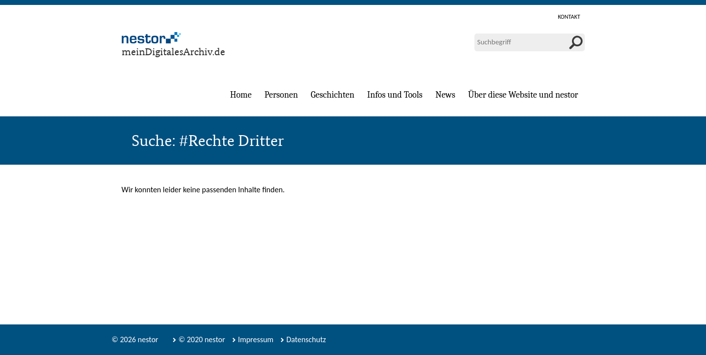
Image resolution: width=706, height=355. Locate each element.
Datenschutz (306, 339)
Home (241, 95)
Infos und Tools (394, 95)
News (445, 95)
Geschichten (332, 95)
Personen (281, 95)
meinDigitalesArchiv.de (173, 51)
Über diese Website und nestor (523, 95)
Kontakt (569, 16)
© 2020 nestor (201, 339)
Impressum (255, 339)
